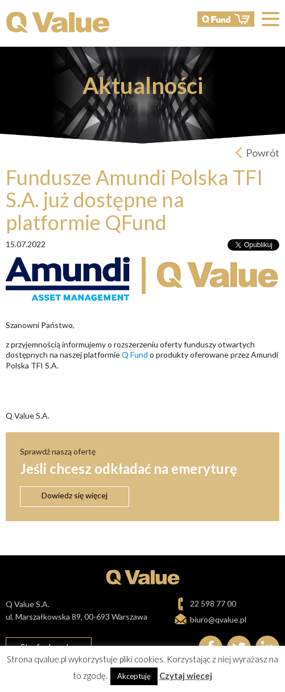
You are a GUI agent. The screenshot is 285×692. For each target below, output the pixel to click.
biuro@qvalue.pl (218, 619)
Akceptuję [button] (134, 676)
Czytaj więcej (185, 675)
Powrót (262, 152)
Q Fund (135, 354)
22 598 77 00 (213, 603)
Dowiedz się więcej (75, 495)
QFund (225, 19)
